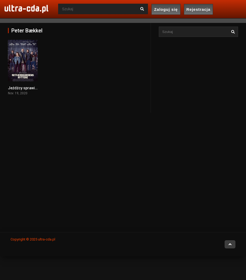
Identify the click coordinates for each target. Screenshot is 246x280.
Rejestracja (198, 9)
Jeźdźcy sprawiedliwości (30, 88)
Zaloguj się (166, 9)
